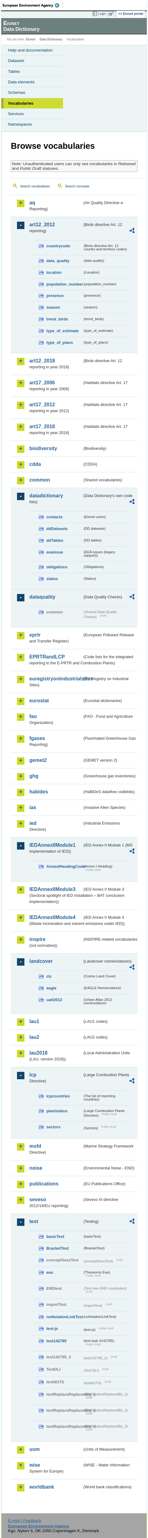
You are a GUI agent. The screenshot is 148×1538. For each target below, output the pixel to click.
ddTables (54, 540)
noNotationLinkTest (64, 1316)
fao (33, 716)
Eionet (31, 39)
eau (49, 1272)
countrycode (58, 246)
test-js (52, 1328)
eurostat (39, 700)
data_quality (58, 260)
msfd (35, 1146)
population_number (64, 284)
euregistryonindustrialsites (55, 678)
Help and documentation (30, 50)
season (53, 307)
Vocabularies (20, 103)
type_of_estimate (62, 330)
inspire (37, 939)
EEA (33, 5)
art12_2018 (42, 360)
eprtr (34, 634)
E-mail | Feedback (24, 1520)
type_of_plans (59, 342)
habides (38, 791)
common (39, 480)
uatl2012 (54, 999)
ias (32, 807)
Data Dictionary (51, 39)
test (33, 1221)
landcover (41, 961)
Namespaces (20, 124)
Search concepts (77, 186)
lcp (32, 1074)
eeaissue (54, 552)
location (53, 272)
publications (43, 1183)
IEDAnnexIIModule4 (52, 917)
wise (34, 1465)
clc (49, 976)
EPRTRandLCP (47, 656)
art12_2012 (42, 224)
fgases (37, 738)
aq (32, 202)
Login (102, 13)
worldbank (41, 1487)
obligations (56, 567)
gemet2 (38, 760)
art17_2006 (42, 382)
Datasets (16, 60)
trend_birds (57, 319)
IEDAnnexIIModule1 (52, 845)
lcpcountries (58, 1096)
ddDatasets (57, 528)
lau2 (34, 1037)
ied (32, 823)
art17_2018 (42, 426)
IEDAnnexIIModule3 (52, 889)
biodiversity (43, 448)
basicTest (55, 1236)
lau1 (34, 1021)
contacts (54, 517)
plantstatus (56, 1111)
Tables (14, 71)
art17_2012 (42, 404)
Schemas (16, 92)
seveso (37, 1199)
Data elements (21, 82)
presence (55, 295)
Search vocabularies (35, 186)
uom (34, 1449)
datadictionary (46, 495)
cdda (35, 464)
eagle (51, 988)
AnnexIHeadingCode (64, 866)
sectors (53, 1127)
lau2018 (38, 1052)
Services (16, 113)
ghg (33, 776)
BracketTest (57, 1248)
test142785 (56, 1341)
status (52, 578)
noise (35, 1168)
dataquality (42, 597)
